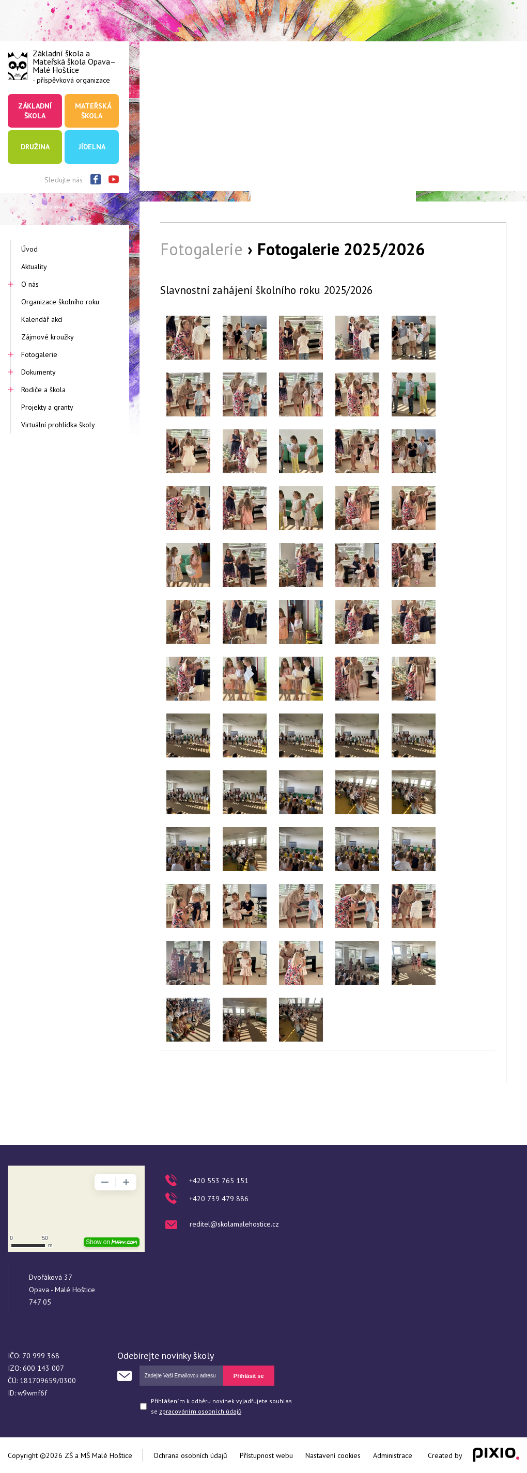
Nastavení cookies (333, 1455)
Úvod (29, 249)
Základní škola (35, 110)
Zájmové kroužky (47, 337)
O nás (30, 284)
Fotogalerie (39, 354)
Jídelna (92, 146)
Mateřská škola (93, 110)
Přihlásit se (249, 1376)
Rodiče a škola (43, 389)
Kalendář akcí (42, 319)
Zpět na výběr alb (467, 1062)
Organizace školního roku (60, 301)
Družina (35, 146)
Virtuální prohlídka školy (58, 424)
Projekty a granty (47, 407)
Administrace (392, 1455)
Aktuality (34, 266)
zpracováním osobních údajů (200, 1411)
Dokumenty (38, 372)
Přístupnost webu (266, 1455)
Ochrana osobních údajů (190, 1455)
